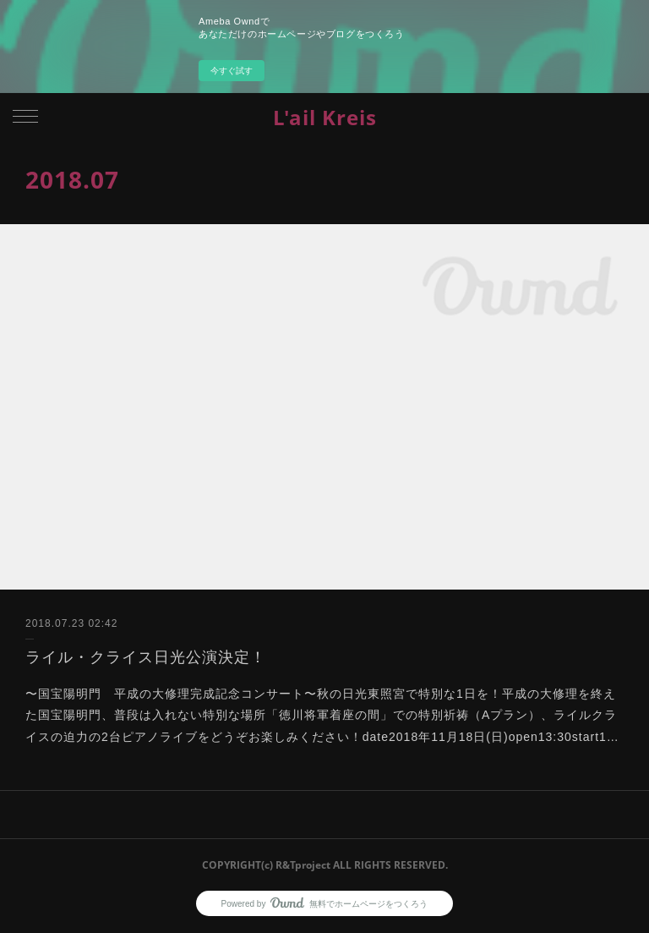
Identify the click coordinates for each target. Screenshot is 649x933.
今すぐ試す (231, 70)
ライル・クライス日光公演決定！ (145, 657)
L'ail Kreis (325, 117)
